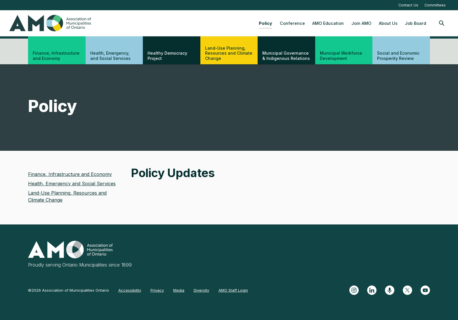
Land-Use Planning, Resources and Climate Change (228, 53)
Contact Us (408, 5)
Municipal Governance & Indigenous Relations (286, 56)
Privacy (157, 290)
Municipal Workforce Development (341, 56)
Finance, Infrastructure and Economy (56, 56)
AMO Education (328, 23)
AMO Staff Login (233, 290)
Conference (292, 23)
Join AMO (361, 23)
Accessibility (129, 290)
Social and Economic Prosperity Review (398, 56)
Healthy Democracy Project (167, 56)
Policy (265, 23)
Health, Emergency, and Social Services (110, 56)
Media (178, 290)
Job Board (415, 23)
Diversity (201, 290)
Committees (435, 5)
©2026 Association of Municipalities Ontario (68, 290)
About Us (388, 23)
